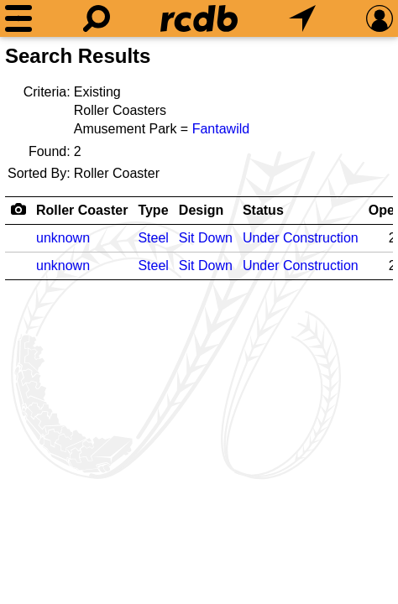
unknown (63, 238)
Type (153, 210)
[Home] (199, 18)
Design (201, 210)
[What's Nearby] (302, 18)
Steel (153, 238)
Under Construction (301, 238)
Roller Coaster (82, 210)
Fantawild (220, 129)
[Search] (96, 18)
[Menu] (18, 18)
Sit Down (206, 238)
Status (263, 210)
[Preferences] (379, 18)
